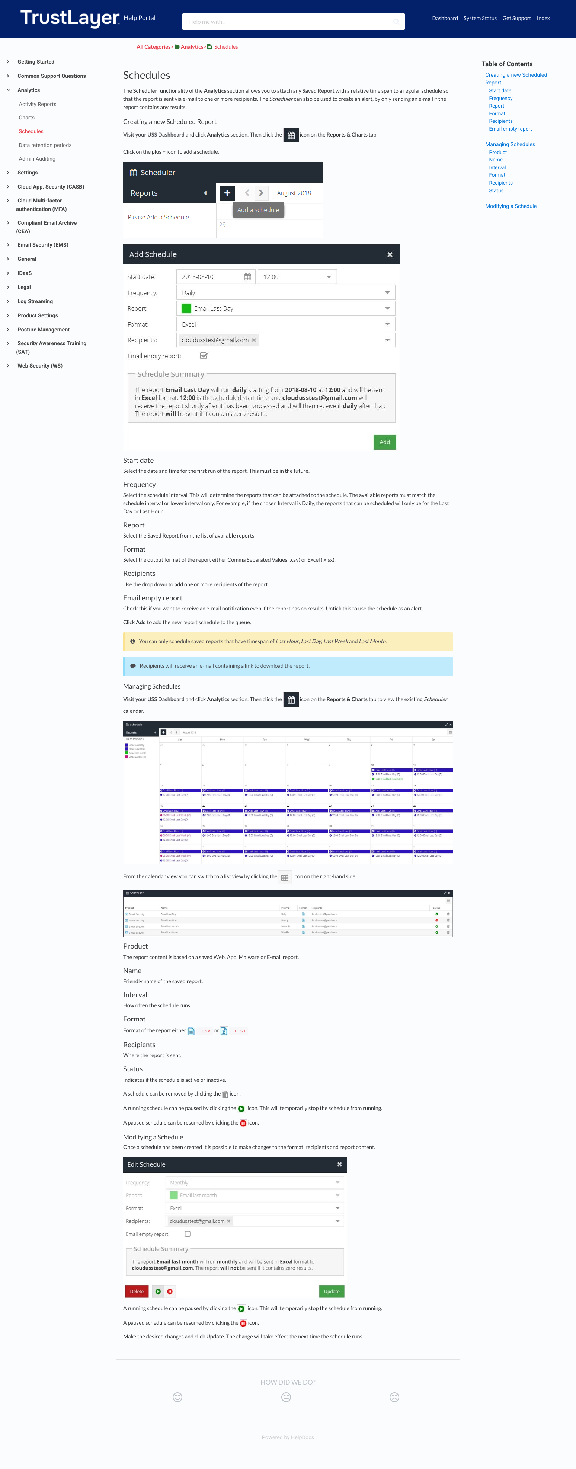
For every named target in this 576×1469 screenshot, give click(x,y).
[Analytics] (189, 47)
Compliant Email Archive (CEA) (46, 227)
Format (497, 114)
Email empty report (510, 129)
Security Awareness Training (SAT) (51, 347)
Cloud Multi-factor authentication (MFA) (41, 205)
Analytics (28, 90)
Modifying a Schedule (511, 206)
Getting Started (35, 62)
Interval (497, 168)
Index (543, 18)
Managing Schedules (510, 144)
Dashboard (445, 18)
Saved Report (319, 91)
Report (496, 106)
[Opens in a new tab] (288, 1437)
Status (496, 191)
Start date (500, 91)
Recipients (501, 121)
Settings (27, 173)
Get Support (516, 18)
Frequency (500, 99)
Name (496, 160)
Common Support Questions (51, 76)
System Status (480, 18)
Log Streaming (34, 301)
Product (498, 152)
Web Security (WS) (39, 366)
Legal (23, 287)
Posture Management (43, 330)
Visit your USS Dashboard (154, 135)
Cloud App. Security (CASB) (50, 187)
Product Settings (37, 315)
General (26, 259)
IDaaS (24, 273)
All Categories (153, 47)
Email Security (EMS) (42, 245)
